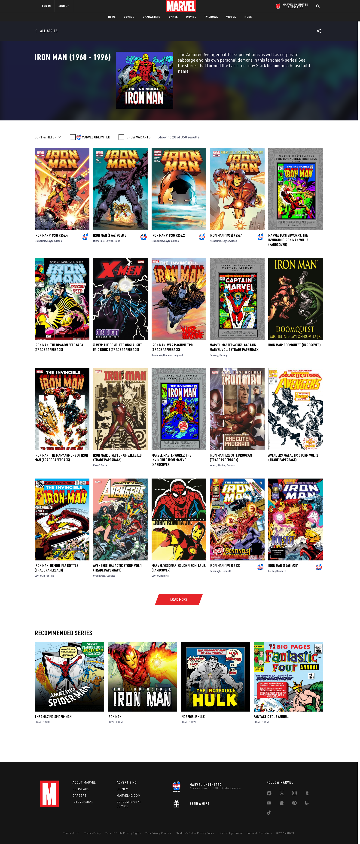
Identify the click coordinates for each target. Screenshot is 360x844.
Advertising (127, 782)
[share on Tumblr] (307, 794)
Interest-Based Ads (259, 833)
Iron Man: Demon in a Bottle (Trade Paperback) (56, 591)
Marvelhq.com (128, 795)
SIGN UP (63, 6)
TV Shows (211, 16)
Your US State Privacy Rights (123, 833)
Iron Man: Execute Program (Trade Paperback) (231, 480)
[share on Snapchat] (281, 804)
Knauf (96, 488)
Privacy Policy (92, 833)
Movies (191, 16)
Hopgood (178, 378)
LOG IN (46, 6)
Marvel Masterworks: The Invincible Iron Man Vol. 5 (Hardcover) (288, 263)
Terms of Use (71, 833)
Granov (231, 488)
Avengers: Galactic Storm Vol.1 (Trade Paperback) (117, 591)
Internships (83, 802)
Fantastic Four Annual (271, 740)
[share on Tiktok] (269, 813)
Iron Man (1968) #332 (225, 589)
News (112, 16)
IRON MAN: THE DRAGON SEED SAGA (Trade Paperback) (59, 370)
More (248, 16)
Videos (231, 16)
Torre (104, 488)
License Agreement (231, 833)
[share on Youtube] (269, 804)
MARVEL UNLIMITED (96, 160)
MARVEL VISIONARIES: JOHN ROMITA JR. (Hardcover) (179, 591)
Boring (223, 378)
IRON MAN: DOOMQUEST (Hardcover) (294, 368)
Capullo (111, 599)
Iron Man (115, 740)
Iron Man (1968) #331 (283, 589)
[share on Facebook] (269, 794)
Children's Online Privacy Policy (195, 833)
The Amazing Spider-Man (53, 740)
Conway (214, 378)
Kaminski (157, 378)
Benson (167, 378)
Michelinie (40, 264)
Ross (59, 264)
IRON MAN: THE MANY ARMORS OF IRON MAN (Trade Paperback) (61, 480)
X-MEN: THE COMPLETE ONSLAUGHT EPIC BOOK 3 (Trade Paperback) (117, 370)
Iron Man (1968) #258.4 (51, 258)
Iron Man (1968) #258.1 (226, 258)
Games (173, 16)
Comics (129, 16)
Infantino (48, 599)
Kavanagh (215, 594)
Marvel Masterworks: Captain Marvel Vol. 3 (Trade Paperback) (234, 370)
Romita (164, 599)
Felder (271, 594)
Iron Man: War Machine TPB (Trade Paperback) (172, 370)
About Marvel (84, 782)
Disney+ (123, 789)
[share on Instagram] (294, 794)
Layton (51, 264)
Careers (80, 795)
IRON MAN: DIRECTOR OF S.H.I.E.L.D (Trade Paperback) (117, 480)
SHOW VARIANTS (138, 160)
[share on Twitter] (281, 794)
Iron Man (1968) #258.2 (168, 258)
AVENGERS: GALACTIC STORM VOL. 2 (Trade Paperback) (293, 480)
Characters (152, 16)
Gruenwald (99, 599)
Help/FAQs (81, 789)
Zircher (222, 488)
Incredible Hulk (192, 740)
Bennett (226, 594)
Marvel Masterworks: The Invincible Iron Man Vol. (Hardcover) (171, 483)
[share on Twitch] (307, 804)
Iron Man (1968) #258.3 (109, 258)
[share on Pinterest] (294, 804)
